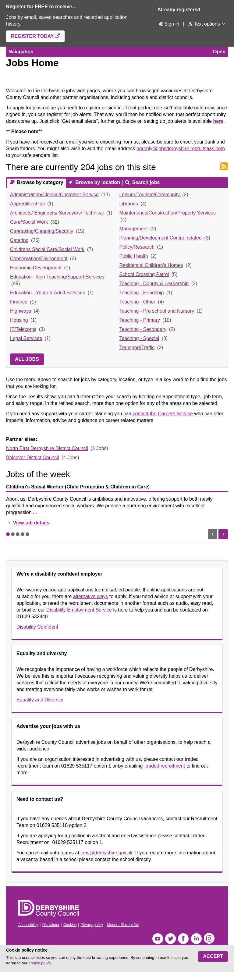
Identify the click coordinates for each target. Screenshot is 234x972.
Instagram (209, 938)
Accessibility (28, 925)
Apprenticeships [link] (27, 203)
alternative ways (90, 596)
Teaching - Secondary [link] (142, 329)
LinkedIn (196, 938)
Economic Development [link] (36, 267)
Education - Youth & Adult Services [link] (47, 292)
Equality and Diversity (39, 699)
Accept (213, 956)
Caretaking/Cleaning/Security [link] (41, 231)
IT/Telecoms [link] (23, 329)
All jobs (27, 359)
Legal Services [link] (26, 338)
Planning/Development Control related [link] (161, 237)
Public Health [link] (133, 256)
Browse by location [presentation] (97, 182)
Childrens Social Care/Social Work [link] (47, 249)
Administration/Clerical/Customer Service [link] (54, 194)
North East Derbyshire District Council (47, 448)
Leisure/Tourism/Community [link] (150, 194)
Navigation (21, 51)
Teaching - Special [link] (139, 338)
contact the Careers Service (163, 413)
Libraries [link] (128, 203)
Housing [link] (19, 320)
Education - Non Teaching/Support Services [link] (57, 276)
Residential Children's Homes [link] (151, 265)
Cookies (69, 925)
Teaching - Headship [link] (141, 292)
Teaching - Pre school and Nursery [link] (156, 311)
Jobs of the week (38, 474)
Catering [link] (19, 240)
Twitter (170, 938)
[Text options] (204, 24)
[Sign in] (168, 24)
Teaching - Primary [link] (139, 320)
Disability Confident (37, 627)
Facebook (183, 938)
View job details (31, 522)
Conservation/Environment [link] (39, 258)
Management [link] (133, 228)
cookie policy (40, 963)
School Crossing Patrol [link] (144, 274)
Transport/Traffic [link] (136, 347)
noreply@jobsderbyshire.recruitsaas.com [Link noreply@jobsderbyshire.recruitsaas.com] (180, 148)
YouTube (157, 938)
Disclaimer (50, 925)
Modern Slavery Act (123, 925)
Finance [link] (18, 301)
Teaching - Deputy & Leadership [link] (154, 283)
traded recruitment (165, 765)
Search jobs (145, 182)
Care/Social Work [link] (29, 222)
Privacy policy (92, 925)
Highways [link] (20, 311)
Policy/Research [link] (136, 247)
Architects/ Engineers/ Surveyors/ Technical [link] (57, 212)
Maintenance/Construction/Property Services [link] (167, 212)
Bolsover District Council (32, 457)
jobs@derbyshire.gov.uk (106, 852)
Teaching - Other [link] (137, 301)
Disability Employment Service (79, 609)
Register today (32, 36)
